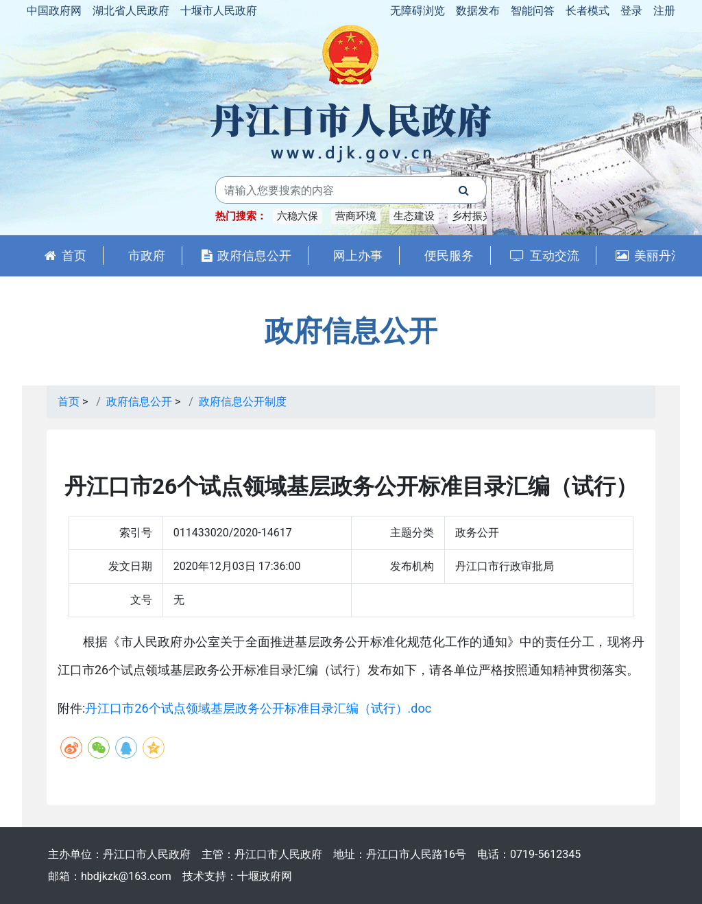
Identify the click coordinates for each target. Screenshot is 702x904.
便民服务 (449, 255)
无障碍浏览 (417, 10)
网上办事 (358, 255)
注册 (664, 10)
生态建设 (414, 216)
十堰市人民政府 (218, 10)
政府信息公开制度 (243, 401)
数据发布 (478, 10)
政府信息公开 (246, 255)
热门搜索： (241, 216)
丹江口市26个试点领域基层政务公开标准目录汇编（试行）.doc (258, 708)
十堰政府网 (264, 876)
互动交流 (544, 255)
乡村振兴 (472, 216)
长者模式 (587, 10)
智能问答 (533, 10)
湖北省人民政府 (131, 10)
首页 (65, 255)
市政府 (146, 255)
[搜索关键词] (329, 190)
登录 (631, 10)
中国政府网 (54, 10)
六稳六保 (297, 216)
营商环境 (355, 216)
